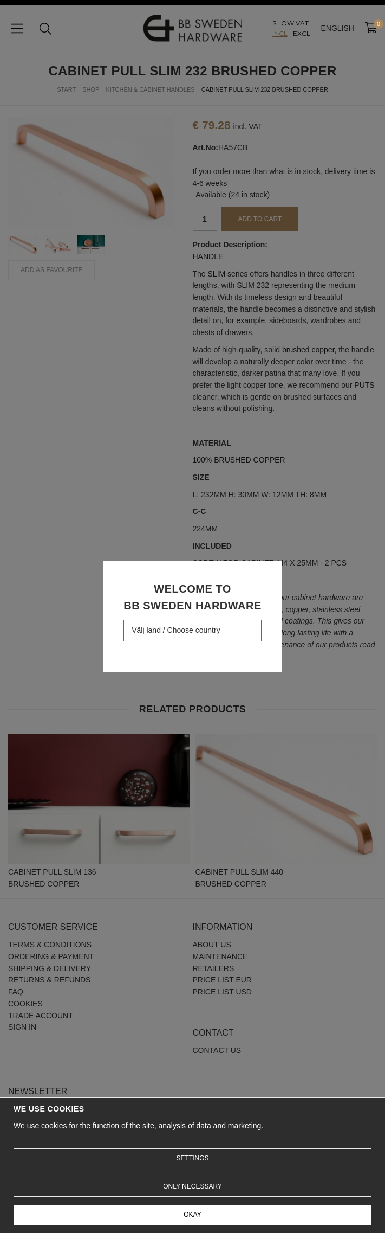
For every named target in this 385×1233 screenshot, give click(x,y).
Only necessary (192, 1186)
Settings (192, 1158)
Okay (192, 1214)
